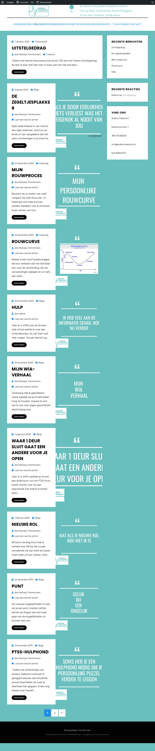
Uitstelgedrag (29, 54)
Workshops (117, 25)
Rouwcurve (26, 248)
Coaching (136, 25)
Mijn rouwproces (27, 179)
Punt (17, 593)
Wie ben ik (29, 25)
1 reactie (50, 60)
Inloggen (10, 2)
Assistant (22, 2)
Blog (43, 25)
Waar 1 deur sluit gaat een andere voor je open (30, 456)
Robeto (115, 101)
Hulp (17, 314)
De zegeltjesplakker (31, 108)
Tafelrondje (97, 25)
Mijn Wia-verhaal (23, 378)
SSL (32, 2)
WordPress (104, 742)
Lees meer (19, 78)
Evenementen (44, 2)
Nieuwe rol (25, 531)
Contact (78, 29)
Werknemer (58, 25)
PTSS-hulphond (30, 659)
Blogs (36, 95)
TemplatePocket (74, 742)
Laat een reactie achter (26, 125)
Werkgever (77, 25)
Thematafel (41, 47)
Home (15, 25)
